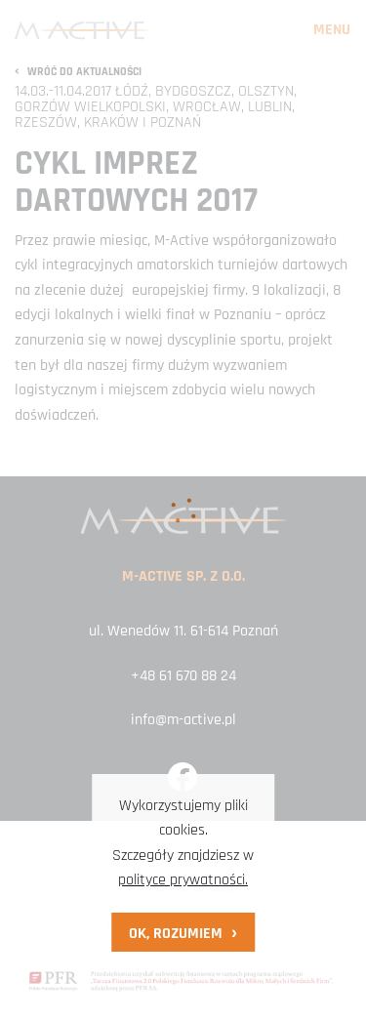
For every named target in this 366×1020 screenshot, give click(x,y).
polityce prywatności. (183, 880)
